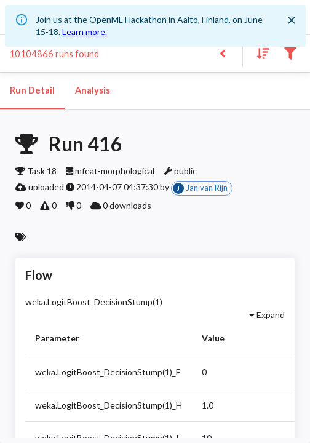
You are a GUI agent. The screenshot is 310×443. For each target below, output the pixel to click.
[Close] (291, 20)
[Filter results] (290, 52)
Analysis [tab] (92, 90)
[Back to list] (222, 52)
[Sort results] (259, 52)
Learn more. (84, 31)
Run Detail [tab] (32, 90)
